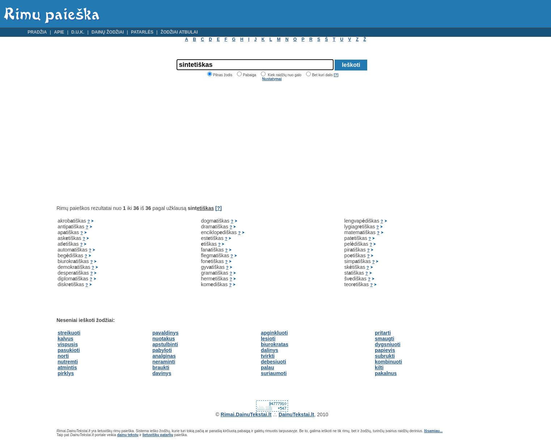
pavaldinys (165, 333)
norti (63, 356)
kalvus (65, 338)
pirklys (66, 373)
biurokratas (274, 344)
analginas (164, 356)
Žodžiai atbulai (179, 32)
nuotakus (163, 338)
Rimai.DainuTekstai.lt (246, 414)
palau (267, 367)
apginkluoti (274, 333)
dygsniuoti (387, 344)
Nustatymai (272, 79)
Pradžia (37, 32)
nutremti (68, 362)
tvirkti (268, 356)
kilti (379, 367)
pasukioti (69, 350)
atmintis (67, 367)
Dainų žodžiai (108, 32)
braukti (160, 367)
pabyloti (162, 350)
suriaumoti (274, 373)
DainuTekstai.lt (296, 414)
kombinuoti (388, 362)
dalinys (269, 350)
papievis (385, 350)
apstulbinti (165, 344)
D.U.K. (77, 32)
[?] (336, 75)
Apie (59, 32)
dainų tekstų (128, 435)
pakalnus (386, 373)
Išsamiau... (433, 431)
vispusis (68, 344)
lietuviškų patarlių (158, 435)
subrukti (385, 356)
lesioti (268, 338)
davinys (161, 373)
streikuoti (69, 333)
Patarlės (142, 32)
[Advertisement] (117, 143)
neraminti (163, 362)
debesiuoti (273, 362)
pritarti (383, 333)
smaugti (384, 338)
